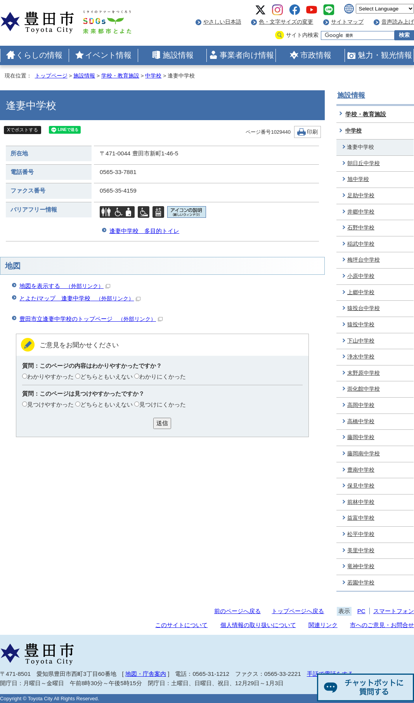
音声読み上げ (397, 22)
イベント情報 (108, 55)
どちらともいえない (106, 376)
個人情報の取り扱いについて (258, 625)
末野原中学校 (363, 373)
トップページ (51, 76)
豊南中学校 (360, 470)
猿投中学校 (360, 324)
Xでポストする (22, 130)
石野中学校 (360, 228)
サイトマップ (347, 22)
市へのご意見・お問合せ (382, 625)
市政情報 (315, 55)
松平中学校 (360, 534)
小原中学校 (360, 276)
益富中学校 (360, 518)
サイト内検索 (302, 35)
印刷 (312, 132)
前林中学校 (360, 502)
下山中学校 (360, 341)
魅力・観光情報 (385, 55)
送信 (162, 423)
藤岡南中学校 (363, 454)
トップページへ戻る (298, 611)
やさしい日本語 (222, 22)
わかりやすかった (50, 376)
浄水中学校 (360, 357)
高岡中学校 (360, 405)
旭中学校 (358, 179)
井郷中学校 (360, 212)
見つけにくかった (162, 404)
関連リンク (323, 625)
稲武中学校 (360, 244)
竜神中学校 (360, 566)
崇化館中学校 (363, 389)
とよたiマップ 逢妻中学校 (79, 298)
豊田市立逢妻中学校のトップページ (91, 318)
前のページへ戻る (237, 611)
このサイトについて (181, 625)
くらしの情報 (39, 55)
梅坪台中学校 (363, 260)
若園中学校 (360, 583)
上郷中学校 (360, 292)
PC (361, 611)
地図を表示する (64, 286)
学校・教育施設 (120, 76)
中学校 (153, 76)
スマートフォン (393, 611)
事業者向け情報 (247, 55)
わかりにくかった (162, 376)
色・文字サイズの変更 (286, 22)
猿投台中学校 (363, 308)
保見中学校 (360, 486)
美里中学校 (360, 550)
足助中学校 (360, 195)
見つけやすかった (50, 404)
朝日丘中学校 (363, 163)
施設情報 (178, 55)
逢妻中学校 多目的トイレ (144, 230)
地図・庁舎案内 (145, 673)
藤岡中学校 (360, 437)
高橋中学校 (360, 421)
